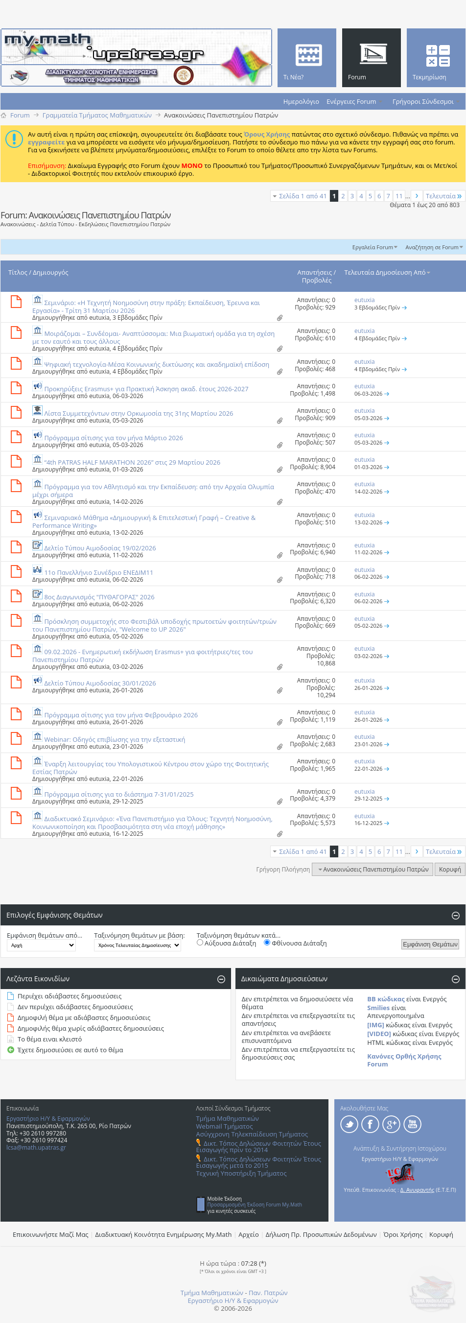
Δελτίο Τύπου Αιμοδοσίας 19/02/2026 (100, 547)
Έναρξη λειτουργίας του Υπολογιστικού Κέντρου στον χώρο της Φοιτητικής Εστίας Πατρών (150, 767)
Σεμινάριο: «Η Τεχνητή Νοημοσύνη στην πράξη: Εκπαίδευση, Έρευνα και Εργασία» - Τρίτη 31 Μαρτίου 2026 (146, 306)
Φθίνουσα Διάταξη (295, 943)
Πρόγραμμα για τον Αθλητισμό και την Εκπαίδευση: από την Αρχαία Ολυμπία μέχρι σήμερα (153, 490)
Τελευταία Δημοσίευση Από (388, 272)
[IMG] (375, 1024)
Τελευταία (444, 195)
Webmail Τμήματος (224, 1126)
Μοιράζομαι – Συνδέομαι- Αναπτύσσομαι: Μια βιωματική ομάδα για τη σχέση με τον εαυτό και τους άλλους (153, 337)
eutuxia (99, 317)
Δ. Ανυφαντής (417, 1189)
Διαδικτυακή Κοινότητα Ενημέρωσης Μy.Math (163, 1234)
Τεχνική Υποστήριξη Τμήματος (241, 1173)
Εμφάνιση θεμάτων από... (44, 935)
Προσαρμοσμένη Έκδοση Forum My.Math (255, 1204)
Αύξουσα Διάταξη (226, 943)
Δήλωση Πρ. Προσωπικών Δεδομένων (321, 1234)
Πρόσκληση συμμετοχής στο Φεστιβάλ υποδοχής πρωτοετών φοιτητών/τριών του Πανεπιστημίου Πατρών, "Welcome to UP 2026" (154, 625)
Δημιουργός (50, 272)
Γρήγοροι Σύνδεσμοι (423, 101)
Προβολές (317, 280)
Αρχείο (248, 1234)
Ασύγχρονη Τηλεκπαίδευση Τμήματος (252, 1134)
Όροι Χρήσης (403, 1234)
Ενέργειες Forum (351, 101)
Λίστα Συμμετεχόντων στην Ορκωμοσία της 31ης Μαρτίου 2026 (138, 413)
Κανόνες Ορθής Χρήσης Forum (404, 1060)
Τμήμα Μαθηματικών (227, 1118)
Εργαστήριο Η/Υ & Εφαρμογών (48, 1118)
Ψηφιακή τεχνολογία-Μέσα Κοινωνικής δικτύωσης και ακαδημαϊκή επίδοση (156, 364)
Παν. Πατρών (268, 1292)
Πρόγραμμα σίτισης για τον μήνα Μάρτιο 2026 (113, 437)
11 (399, 195)
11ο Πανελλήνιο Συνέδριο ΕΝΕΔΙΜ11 (98, 572)
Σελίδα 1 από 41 (303, 195)
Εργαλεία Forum (372, 247)
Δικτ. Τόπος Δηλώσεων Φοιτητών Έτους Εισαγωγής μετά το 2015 (258, 1162)
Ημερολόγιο (301, 101)
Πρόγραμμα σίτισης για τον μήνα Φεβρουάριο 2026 (121, 714)
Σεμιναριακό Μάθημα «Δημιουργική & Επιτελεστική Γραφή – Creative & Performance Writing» (144, 521)
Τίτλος (17, 272)
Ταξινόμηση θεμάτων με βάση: (139, 935)
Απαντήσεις (315, 272)
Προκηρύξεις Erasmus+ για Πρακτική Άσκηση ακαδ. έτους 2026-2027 (146, 388)
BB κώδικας (385, 998)
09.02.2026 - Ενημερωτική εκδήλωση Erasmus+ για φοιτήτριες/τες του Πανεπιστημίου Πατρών (142, 655)
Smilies (378, 1007)
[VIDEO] (379, 1033)
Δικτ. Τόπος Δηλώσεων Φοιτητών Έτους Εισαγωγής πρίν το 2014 (258, 1146)
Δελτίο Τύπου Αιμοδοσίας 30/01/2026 (100, 683)
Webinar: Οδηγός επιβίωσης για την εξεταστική (114, 739)
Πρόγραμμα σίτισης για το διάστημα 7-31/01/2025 (118, 794)
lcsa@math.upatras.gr (36, 1147)
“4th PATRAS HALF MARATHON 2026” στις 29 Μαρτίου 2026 (132, 462)
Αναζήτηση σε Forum (432, 247)
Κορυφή (450, 869)
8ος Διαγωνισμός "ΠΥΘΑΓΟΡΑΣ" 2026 (99, 596)
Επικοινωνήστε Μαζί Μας (51, 1234)
